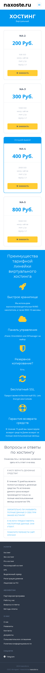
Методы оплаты (11, 609)
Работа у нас (9, 600)
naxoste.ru (34, 669)
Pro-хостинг (9, 561)
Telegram (9, 656)
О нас (6, 622)
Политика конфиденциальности (18, 643)
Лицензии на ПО (11, 583)
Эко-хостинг (9, 557)
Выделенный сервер (13, 574)
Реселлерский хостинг (13, 565)
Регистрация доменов (13, 578)
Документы (9, 635)
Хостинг (7, 552)
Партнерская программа (14, 596)
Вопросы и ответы (12, 604)
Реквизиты (8, 626)
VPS (5, 570)
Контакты (8, 630)
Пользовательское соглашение (17, 639)
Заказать (22, 73)
